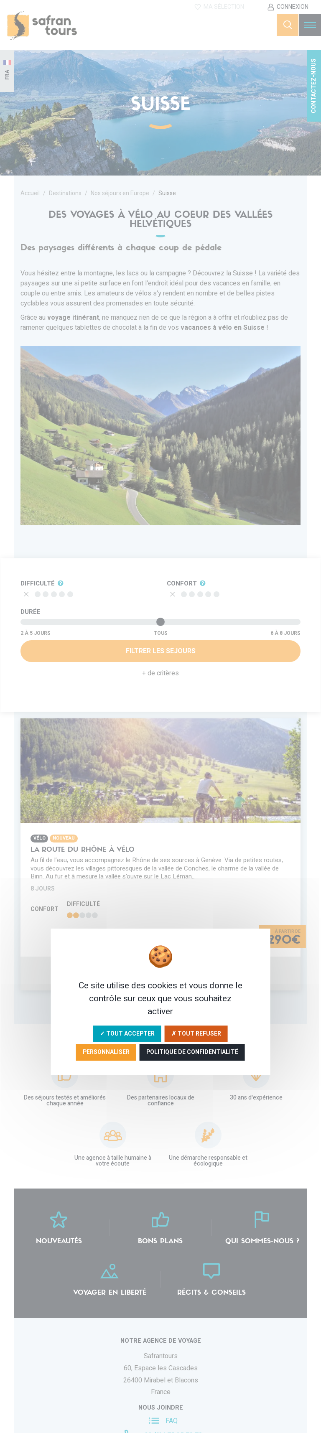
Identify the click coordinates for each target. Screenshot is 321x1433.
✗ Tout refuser (196, 1033)
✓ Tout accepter (127, 1033)
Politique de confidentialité (192, 1052)
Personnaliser (106, 1052)
